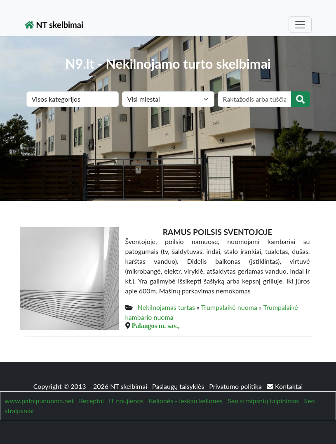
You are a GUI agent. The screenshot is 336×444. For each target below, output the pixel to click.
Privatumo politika (236, 386)
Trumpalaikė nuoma (229, 307)
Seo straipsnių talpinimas (263, 400)
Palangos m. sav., (156, 325)
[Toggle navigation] (300, 24)
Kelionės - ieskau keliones (186, 400)
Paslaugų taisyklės (179, 386)
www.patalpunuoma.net (39, 400)
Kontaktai (285, 386)
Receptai (91, 400)
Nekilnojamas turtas (166, 307)
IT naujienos (126, 400)
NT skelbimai (54, 25)
